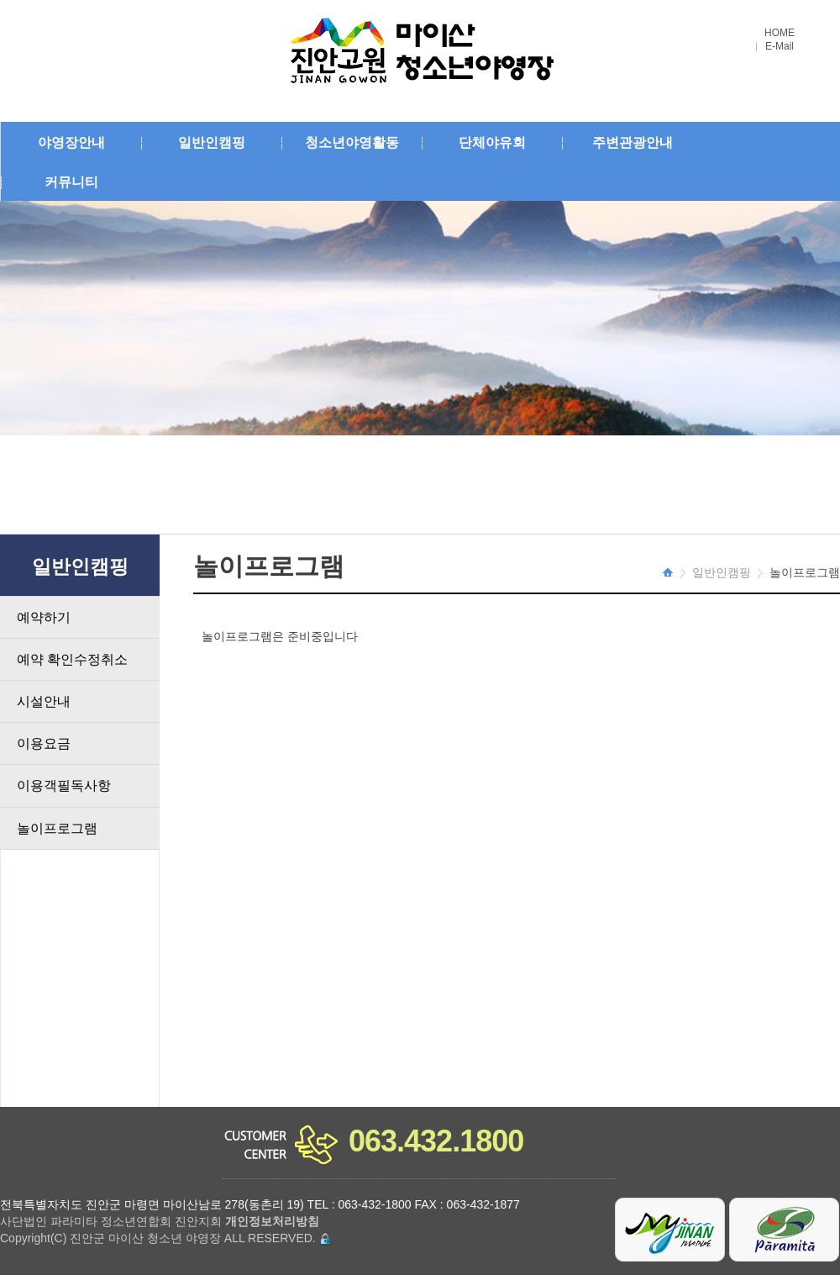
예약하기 (44, 617)
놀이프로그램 (57, 828)
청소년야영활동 (352, 142)
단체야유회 (492, 142)
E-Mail (779, 46)
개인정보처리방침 (272, 1221)
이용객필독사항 (64, 785)
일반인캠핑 (211, 142)
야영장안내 (71, 142)
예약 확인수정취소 (72, 659)
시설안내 (44, 701)
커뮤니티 (71, 182)
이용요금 (44, 743)
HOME (779, 33)
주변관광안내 (632, 142)
